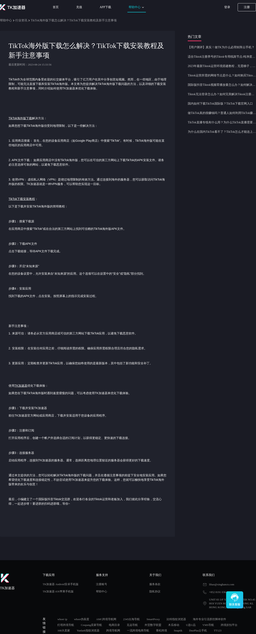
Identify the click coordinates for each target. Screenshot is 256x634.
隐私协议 (154, 591)
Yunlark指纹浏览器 (88, 630)
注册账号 (101, 584)
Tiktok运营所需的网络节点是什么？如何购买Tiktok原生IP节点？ (222, 75)
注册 (247, 7)
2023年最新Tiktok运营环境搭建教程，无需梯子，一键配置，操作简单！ (222, 66)
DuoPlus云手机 (198, 630)
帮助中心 (137, 7)
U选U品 (191, 625)
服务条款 (154, 584)
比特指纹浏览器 (176, 619)
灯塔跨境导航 (65, 625)
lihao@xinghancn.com (221, 584)
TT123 (217, 630)
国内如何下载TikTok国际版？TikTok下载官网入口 (220, 103)
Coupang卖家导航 (91, 625)
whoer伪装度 (81, 619)
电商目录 (114, 625)
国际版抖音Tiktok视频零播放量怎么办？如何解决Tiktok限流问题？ (222, 84)
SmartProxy (153, 619)
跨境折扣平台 (229, 625)
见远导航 (132, 625)
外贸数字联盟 (153, 625)
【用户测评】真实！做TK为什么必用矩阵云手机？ (221, 47)
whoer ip (62, 619)
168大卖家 (63, 630)
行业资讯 (21, 20)
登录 (227, 7)
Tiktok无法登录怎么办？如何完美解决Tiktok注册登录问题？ (222, 94)
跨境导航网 (113, 630)
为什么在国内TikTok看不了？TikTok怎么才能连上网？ (222, 131)
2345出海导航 (131, 619)
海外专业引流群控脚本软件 (209, 619)
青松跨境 (161, 630)
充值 (79, 7)
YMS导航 (208, 625)
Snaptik (178, 630)
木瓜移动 (173, 625)
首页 (56, 7)
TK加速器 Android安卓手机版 (61, 584)
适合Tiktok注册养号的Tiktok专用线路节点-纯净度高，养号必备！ (222, 56)
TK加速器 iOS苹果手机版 (58, 591)
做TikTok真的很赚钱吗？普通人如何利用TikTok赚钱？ (222, 113)
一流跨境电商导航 (138, 630)
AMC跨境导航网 (106, 619)
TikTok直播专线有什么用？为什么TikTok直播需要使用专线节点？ (222, 122)
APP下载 (105, 7)
